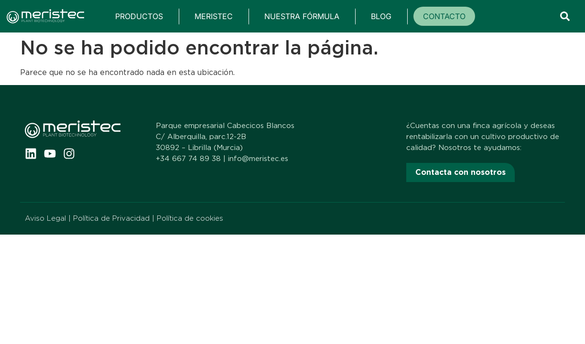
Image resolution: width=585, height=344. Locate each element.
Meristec (214, 16)
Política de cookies (190, 218)
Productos (139, 16)
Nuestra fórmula (301, 16)
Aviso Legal (45, 218)
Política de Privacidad (111, 218)
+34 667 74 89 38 (188, 158)
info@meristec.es (258, 158)
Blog (381, 16)
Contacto (444, 16)
